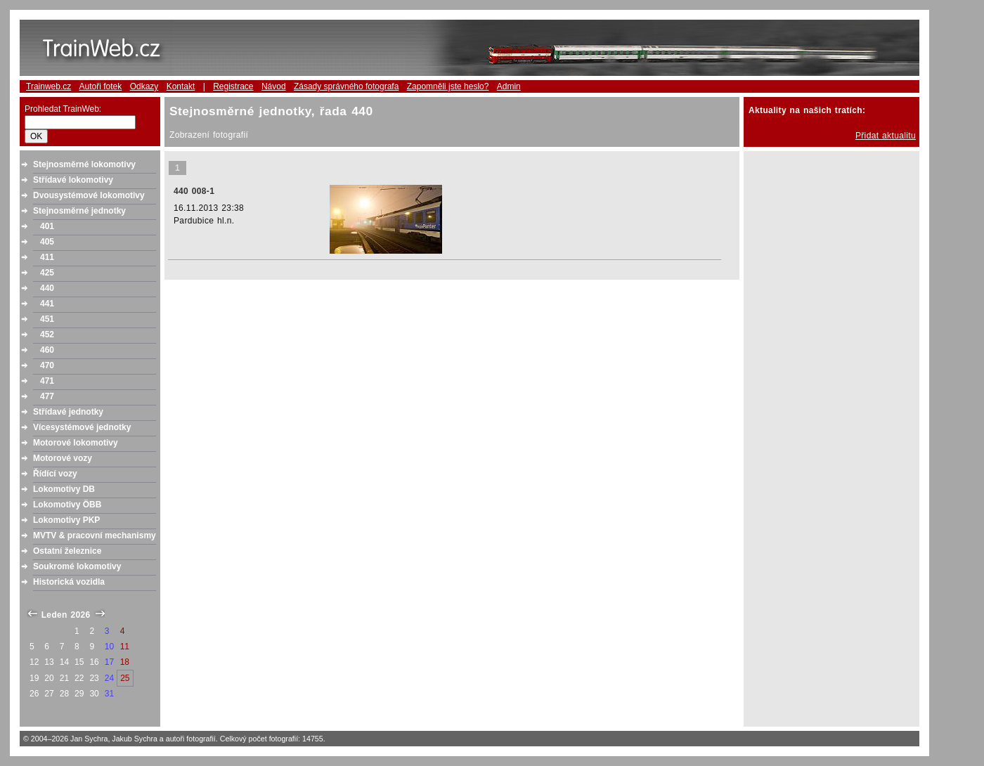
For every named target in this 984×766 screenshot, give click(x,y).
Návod (273, 86)
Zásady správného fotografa (346, 86)
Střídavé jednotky (68, 412)
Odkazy (144, 86)
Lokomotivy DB (64, 489)
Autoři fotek (100, 86)
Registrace (233, 86)
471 (47, 381)
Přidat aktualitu (885, 136)
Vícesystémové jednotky (82, 427)
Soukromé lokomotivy (77, 566)
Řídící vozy (55, 474)
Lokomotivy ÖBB (67, 504)
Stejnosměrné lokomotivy (84, 164)
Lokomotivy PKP (66, 520)
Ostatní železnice (67, 551)
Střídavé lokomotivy (73, 180)
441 (47, 304)
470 (47, 365)
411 (47, 257)
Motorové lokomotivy (75, 443)
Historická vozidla (69, 582)
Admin (509, 86)
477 (47, 396)
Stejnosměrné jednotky (79, 211)
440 (47, 288)
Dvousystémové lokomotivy (89, 195)
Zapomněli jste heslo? (448, 86)
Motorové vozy (62, 458)
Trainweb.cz (48, 86)
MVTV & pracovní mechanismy (94, 535)
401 (47, 226)
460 (47, 350)
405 (47, 242)
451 (47, 319)
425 (47, 273)
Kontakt (181, 86)
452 (47, 334)
